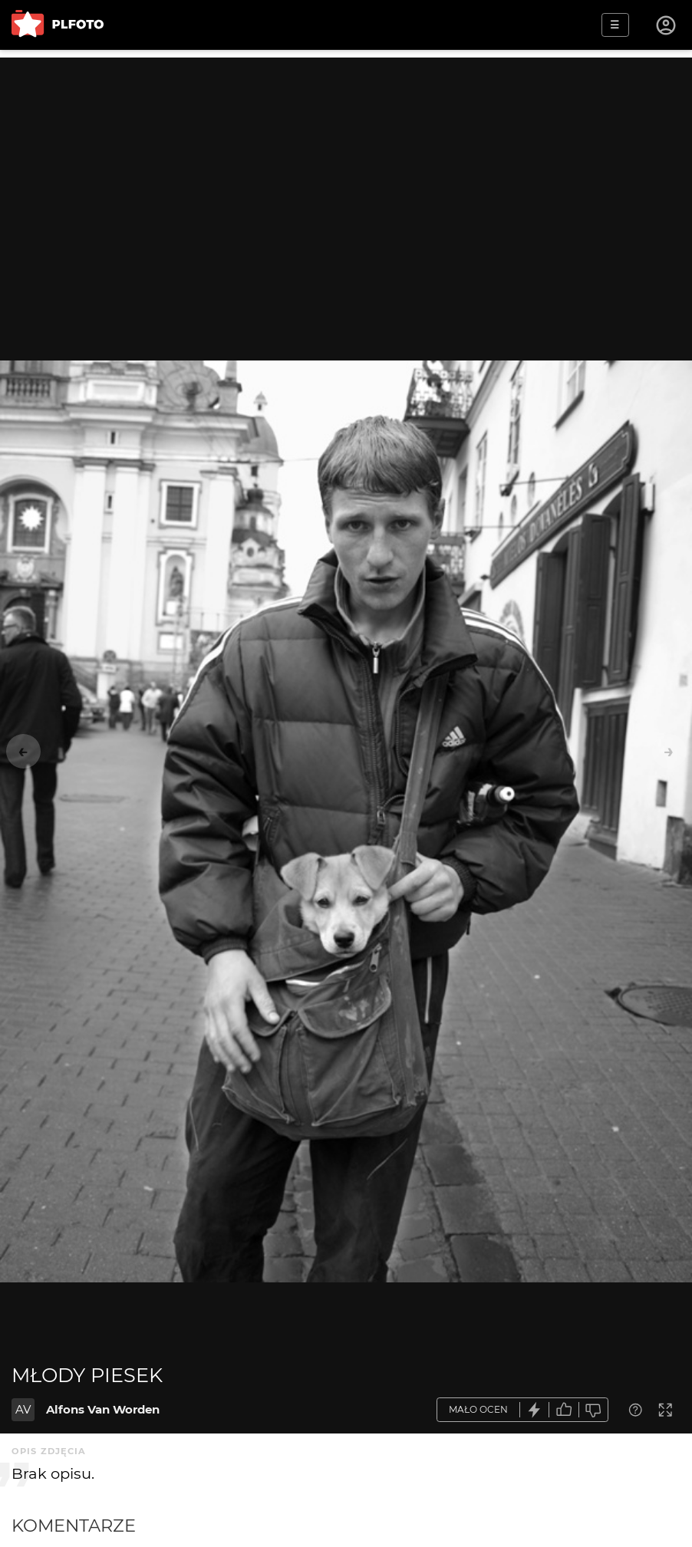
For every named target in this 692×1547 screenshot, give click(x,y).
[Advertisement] (346, 165)
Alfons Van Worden (103, 1409)
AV (23, 1409)
